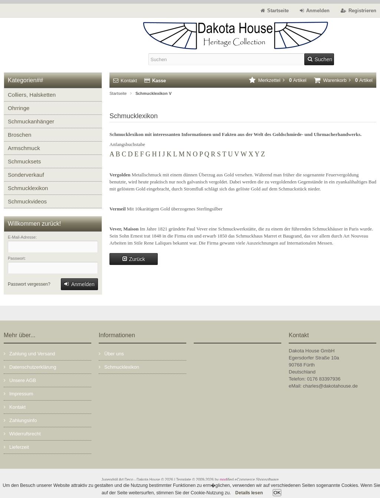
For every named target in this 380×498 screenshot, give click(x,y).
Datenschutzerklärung (30, 366)
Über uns (111, 353)
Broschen (19, 135)
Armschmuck (24, 148)
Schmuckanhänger (31, 121)
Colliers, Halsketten (32, 95)
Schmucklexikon (28, 188)
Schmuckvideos (27, 201)
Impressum (18, 393)
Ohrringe (18, 108)
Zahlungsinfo (20, 420)
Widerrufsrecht (22, 433)
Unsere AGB (20, 380)
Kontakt (125, 80)
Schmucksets (24, 161)
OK (277, 492)
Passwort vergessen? (29, 284)
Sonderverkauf (26, 175)
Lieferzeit (16, 447)
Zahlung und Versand (29, 353)
